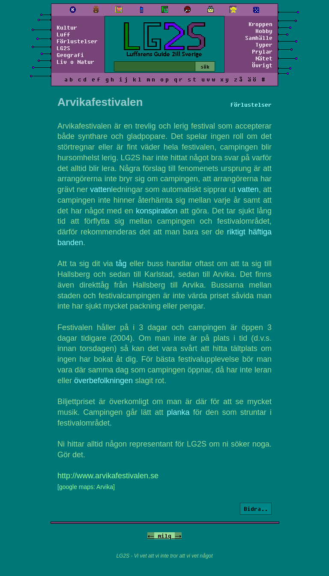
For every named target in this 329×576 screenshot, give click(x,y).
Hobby (263, 30)
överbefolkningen (103, 380)
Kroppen (260, 24)
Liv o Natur (75, 61)
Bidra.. (256, 508)
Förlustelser (77, 41)
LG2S (63, 48)
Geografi (70, 54)
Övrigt (262, 65)
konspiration (156, 211)
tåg (121, 263)
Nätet (263, 58)
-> (178, 535)
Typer (263, 44)
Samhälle (258, 37)
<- (150, 535)
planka (178, 412)
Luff (63, 34)
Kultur (67, 27)
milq (164, 535)
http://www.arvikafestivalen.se (108, 475)
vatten (100, 189)
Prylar (262, 51)
